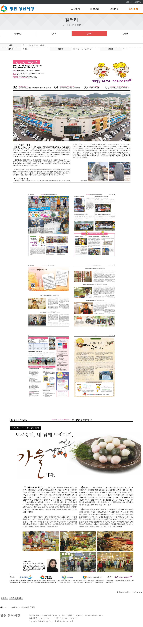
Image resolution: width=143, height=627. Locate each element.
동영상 (125, 34)
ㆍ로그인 (128, 2)
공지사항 (18, 34)
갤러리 (89, 34)
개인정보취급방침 (28, 607)
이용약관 (13, 607)
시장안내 (3, 607)
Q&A (53, 34)
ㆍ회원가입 (137, 2)
